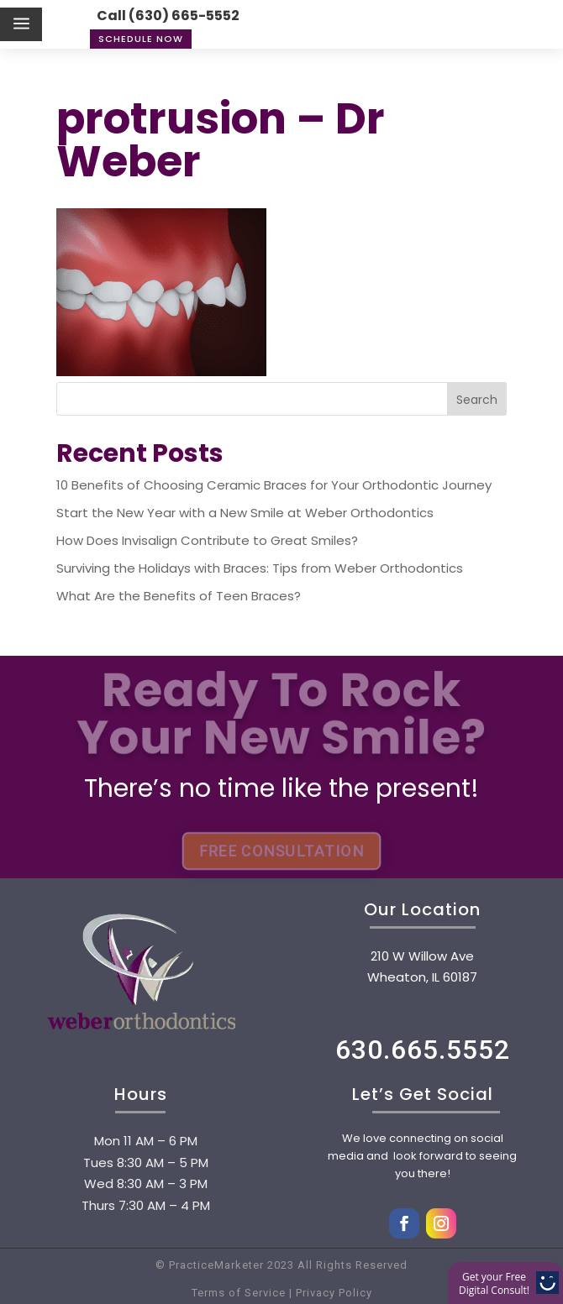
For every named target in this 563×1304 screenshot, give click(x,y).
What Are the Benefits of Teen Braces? (178, 596)
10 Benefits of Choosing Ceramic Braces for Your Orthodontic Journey (274, 485)
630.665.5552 (422, 1050)
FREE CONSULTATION (281, 851)
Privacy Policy (332, 1292)
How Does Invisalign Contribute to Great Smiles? (207, 540)
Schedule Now (140, 38)
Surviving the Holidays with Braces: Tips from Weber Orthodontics (259, 568)
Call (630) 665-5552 (168, 15)
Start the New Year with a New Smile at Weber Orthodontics (245, 512)
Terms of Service (239, 1292)
